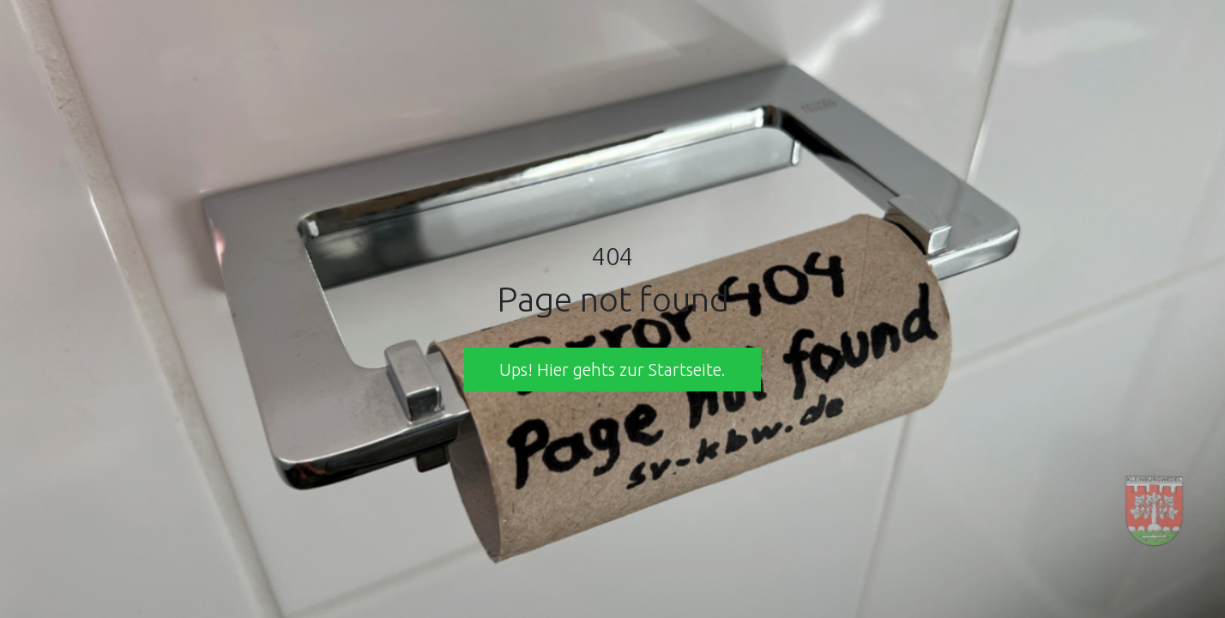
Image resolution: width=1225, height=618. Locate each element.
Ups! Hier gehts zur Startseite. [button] (612, 369)
